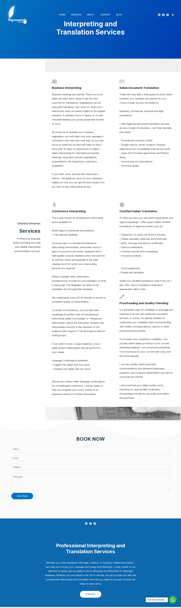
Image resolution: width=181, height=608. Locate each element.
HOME (65, 14)
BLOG (116, 14)
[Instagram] (167, 15)
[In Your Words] (17, 14)
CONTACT (104, 14)
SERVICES (78, 14)
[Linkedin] (159, 15)
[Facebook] (163, 15)
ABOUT (91, 14)
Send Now (22, 497)
